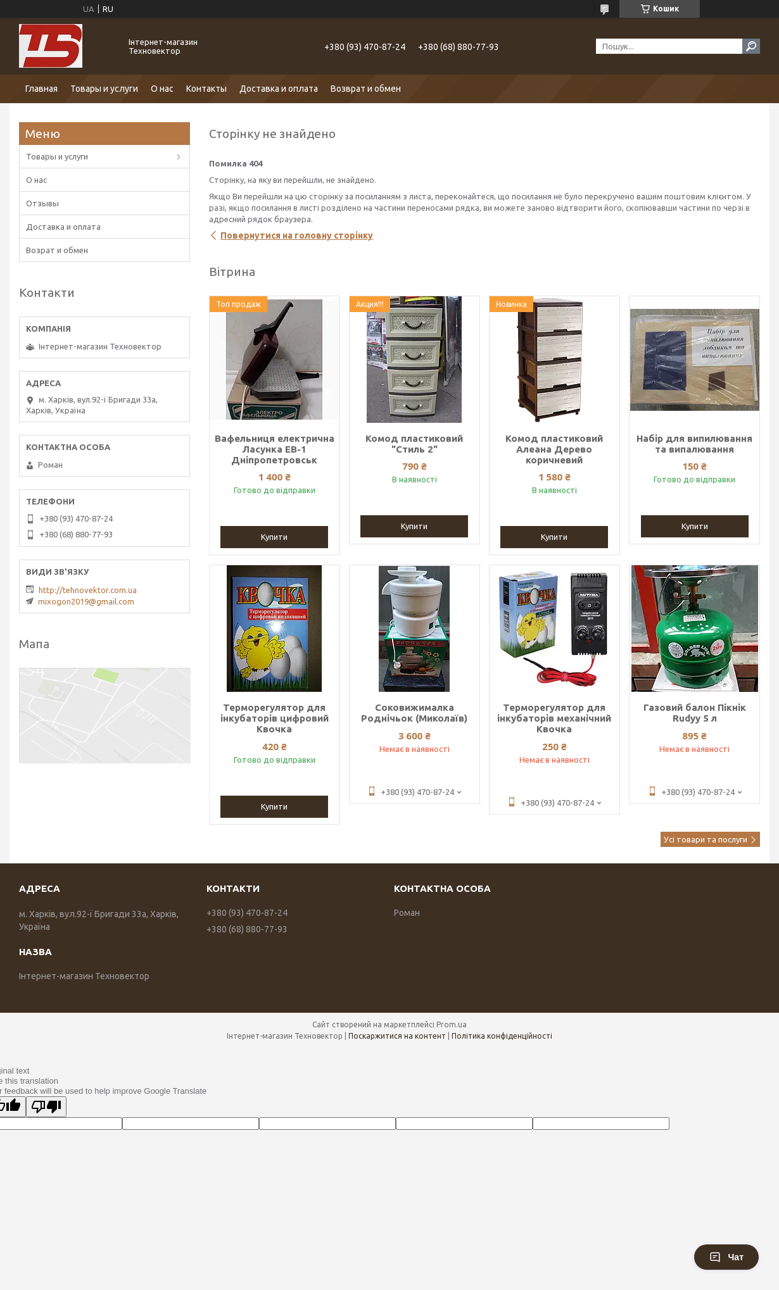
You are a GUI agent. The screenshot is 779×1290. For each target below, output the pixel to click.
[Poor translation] (46, 1106)
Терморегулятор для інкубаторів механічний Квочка (554, 718)
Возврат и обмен (366, 89)
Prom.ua (451, 1024)
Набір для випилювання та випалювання (694, 443)
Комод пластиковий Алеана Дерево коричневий (554, 449)
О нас (162, 89)
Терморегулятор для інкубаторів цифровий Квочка (274, 718)
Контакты (206, 89)
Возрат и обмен (57, 250)
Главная (41, 89)
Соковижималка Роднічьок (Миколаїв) (414, 712)
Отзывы (42, 203)
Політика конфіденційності (502, 1036)
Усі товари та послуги (705, 839)
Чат (726, 1257)
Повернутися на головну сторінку (296, 235)
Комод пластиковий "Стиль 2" (414, 443)
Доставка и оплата (278, 89)
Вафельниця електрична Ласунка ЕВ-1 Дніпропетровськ (274, 449)
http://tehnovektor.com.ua (88, 590)
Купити (274, 536)
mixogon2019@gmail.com (86, 601)
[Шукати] (751, 46)
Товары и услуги (104, 89)
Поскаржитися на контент (397, 1036)
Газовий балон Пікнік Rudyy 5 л (694, 712)
